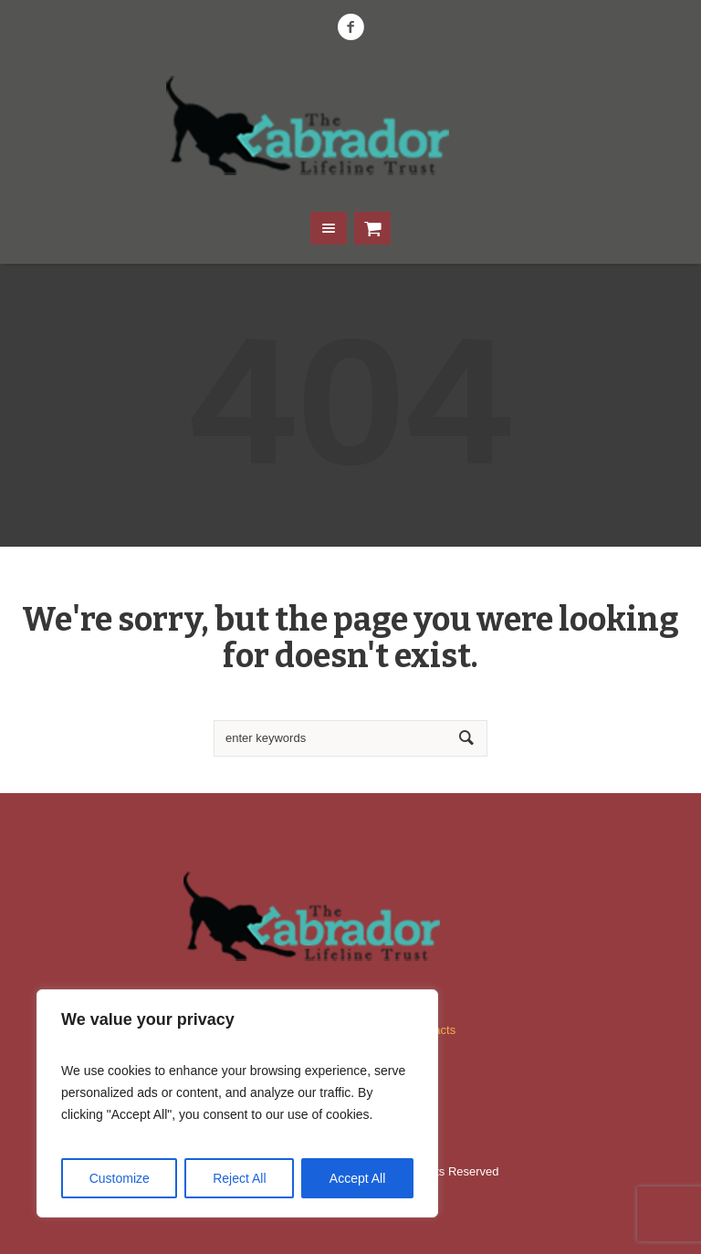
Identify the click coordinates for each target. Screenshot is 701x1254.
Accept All (357, 1178)
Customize (119, 1178)
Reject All (239, 1178)
